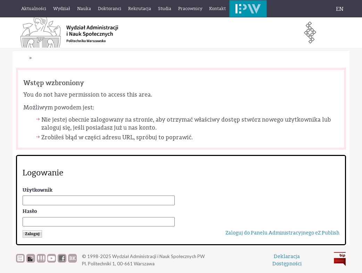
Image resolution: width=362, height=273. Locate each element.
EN (340, 9)
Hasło (30, 211)
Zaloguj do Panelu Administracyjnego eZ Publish (282, 233)
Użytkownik (37, 190)
